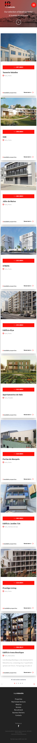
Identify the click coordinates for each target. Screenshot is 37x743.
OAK (4, 137)
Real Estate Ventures (18, 702)
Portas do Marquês (11, 459)
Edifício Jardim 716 (11, 523)
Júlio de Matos (9, 201)
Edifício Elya (8, 330)
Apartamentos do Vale (13, 395)
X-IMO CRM (24, 739)
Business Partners (18, 713)
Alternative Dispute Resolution (18, 734)
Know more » (28, 92)
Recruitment (18, 710)
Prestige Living (9, 588)
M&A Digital (15, 739)
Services (18, 707)
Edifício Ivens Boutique (13, 652)
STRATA (6, 266)
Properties (18, 699)
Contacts (18, 715)
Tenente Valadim (10, 72)
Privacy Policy (18, 732)
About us (19, 705)
